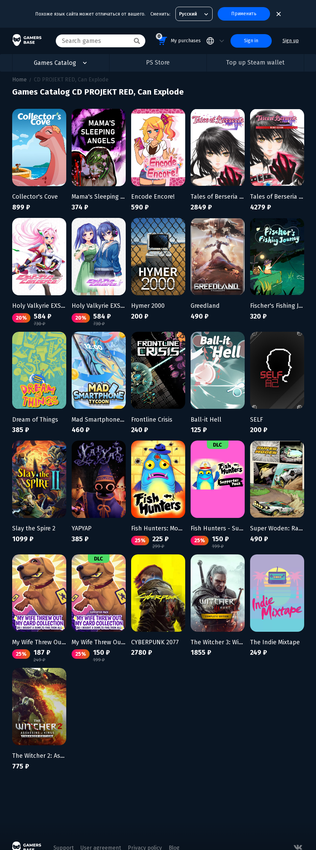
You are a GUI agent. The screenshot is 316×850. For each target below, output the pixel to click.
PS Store (158, 62)
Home (19, 79)
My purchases (178, 39)
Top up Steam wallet (255, 62)
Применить (244, 14)
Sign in (251, 41)
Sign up (291, 41)
